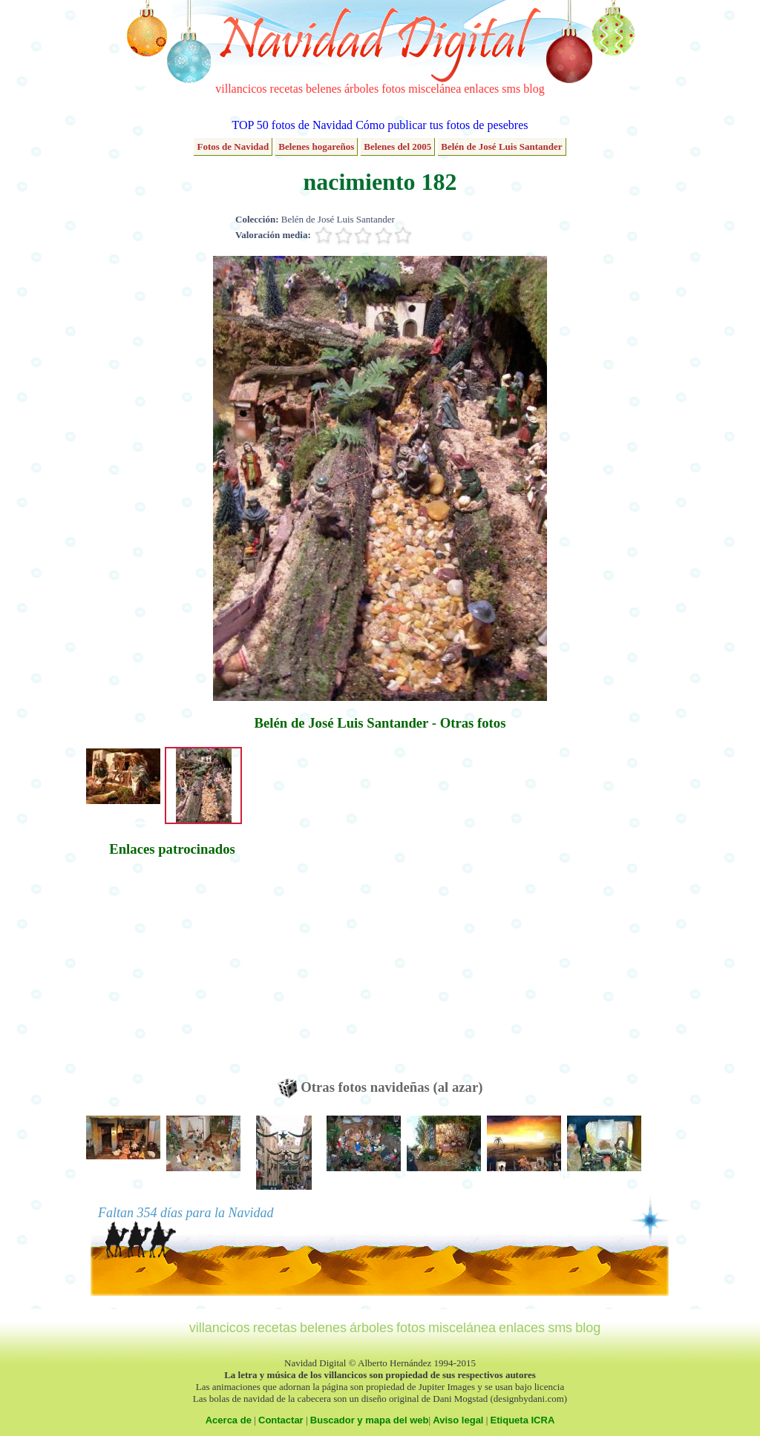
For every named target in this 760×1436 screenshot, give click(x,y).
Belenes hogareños (316, 146)
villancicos (240, 88)
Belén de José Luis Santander (501, 146)
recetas (286, 88)
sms (511, 88)
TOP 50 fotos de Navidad (292, 125)
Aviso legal (458, 1420)
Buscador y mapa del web (369, 1420)
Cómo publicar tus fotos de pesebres (442, 125)
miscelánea (434, 88)
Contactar (281, 1420)
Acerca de (229, 1420)
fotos (393, 88)
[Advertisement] (172, 974)
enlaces (481, 88)
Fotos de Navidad (233, 146)
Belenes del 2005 (397, 146)
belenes (323, 88)
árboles (361, 88)
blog (533, 88)
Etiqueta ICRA (523, 1420)
